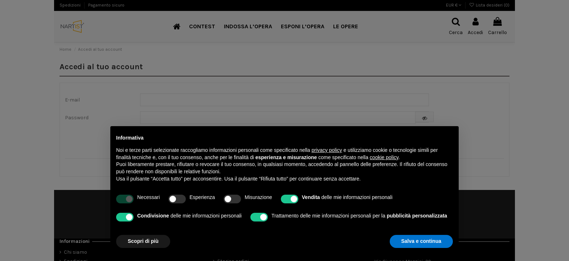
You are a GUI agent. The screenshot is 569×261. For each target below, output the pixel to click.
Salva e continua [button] (421, 241)
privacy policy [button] (327, 150)
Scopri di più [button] (143, 241)
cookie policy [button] (384, 157)
